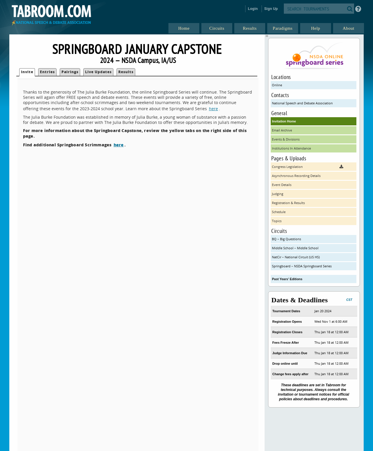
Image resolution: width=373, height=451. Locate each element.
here (213, 108)
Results (125, 71)
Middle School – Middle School (295, 248)
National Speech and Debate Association (302, 103)
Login (253, 9)
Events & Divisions (286, 139)
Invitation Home (284, 121)
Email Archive (282, 130)
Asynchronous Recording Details (296, 175)
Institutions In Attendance (291, 148)
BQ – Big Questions (286, 239)
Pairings (69, 71)
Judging (277, 194)
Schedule (279, 212)
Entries (47, 71)
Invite (27, 71)
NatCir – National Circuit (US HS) (296, 257)
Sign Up (271, 9)
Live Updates (98, 71)
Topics (276, 221)
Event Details (281, 184)
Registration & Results (288, 203)
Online (277, 85)
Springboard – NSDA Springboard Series (302, 266)
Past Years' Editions (287, 279)
